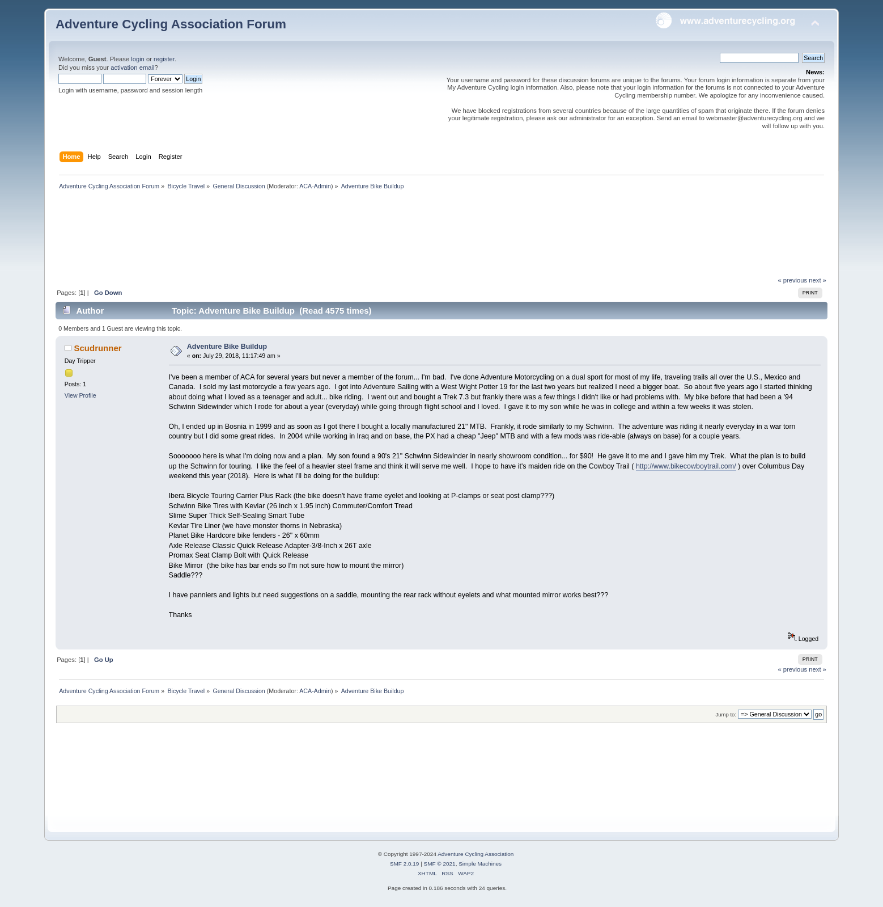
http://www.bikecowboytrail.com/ (686, 466)
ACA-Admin (315, 186)
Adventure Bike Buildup (227, 347)
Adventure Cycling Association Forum (171, 24)
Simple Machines (480, 863)
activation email (132, 67)
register (164, 59)
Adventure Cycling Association (475, 854)
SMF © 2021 (440, 863)
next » (817, 280)
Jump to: (725, 714)
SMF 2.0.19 (404, 863)
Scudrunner (98, 348)
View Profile (80, 395)
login (138, 59)
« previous (792, 280)
